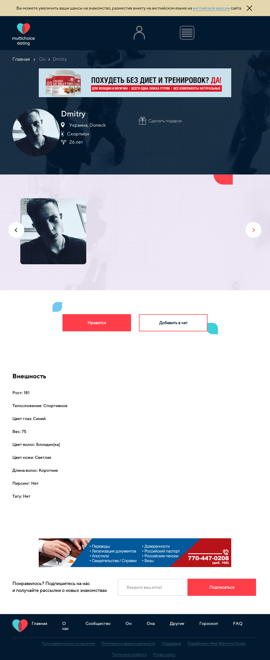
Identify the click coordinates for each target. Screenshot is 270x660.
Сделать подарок (165, 120)
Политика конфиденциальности (128, 643)
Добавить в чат (173, 322)
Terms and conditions (129, 654)
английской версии (211, 8)
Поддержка (171, 643)
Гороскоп (208, 623)
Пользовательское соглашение (68, 643)
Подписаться (221, 587)
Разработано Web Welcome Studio (216, 643)
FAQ (238, 623)
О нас (65, 626)
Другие (177, 623)
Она (151, 623)
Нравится (97, 322)
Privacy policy (164, 654)
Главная (21, 59)
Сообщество (97, 623)
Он (42, 59)
